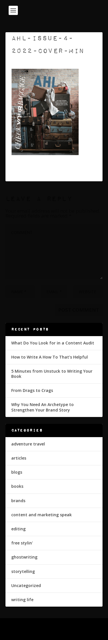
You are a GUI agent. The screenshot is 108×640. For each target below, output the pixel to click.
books (17, 486)
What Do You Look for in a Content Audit (52, 343)
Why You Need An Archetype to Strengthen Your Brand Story (42, 407)
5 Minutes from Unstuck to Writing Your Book (51, 373)
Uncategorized (26, 585)
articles (18, 458)
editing (18, 529)
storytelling (23, 571)
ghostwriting (24, 557)
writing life (22, 599)
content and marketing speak (41, 514)
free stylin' (22, 543)
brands (18, 500)
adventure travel (28, 444)
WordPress (54, 632)
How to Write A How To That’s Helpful (49, 357)
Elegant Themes (52, 625)
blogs (16, 472)
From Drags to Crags (32, 390)
